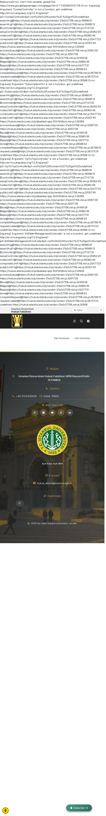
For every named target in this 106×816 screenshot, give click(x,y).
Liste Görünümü (82, 338)
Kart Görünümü (61, 338)
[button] (5, 810)
